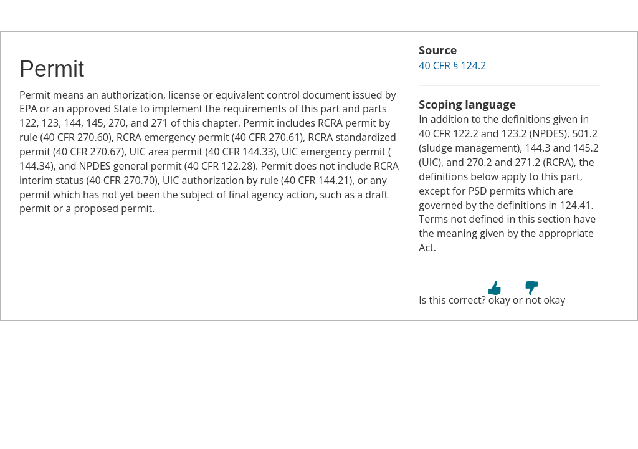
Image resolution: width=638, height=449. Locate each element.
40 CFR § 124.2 (452, 65)
